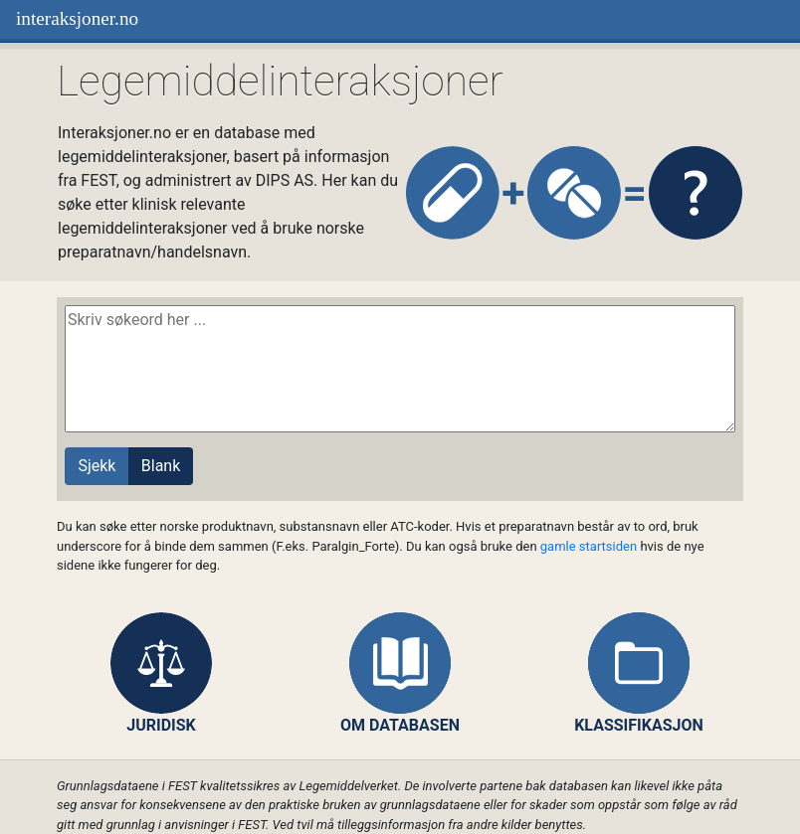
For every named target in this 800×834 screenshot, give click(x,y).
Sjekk (96, 465)
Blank (161, 465)
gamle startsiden (588, 546)
